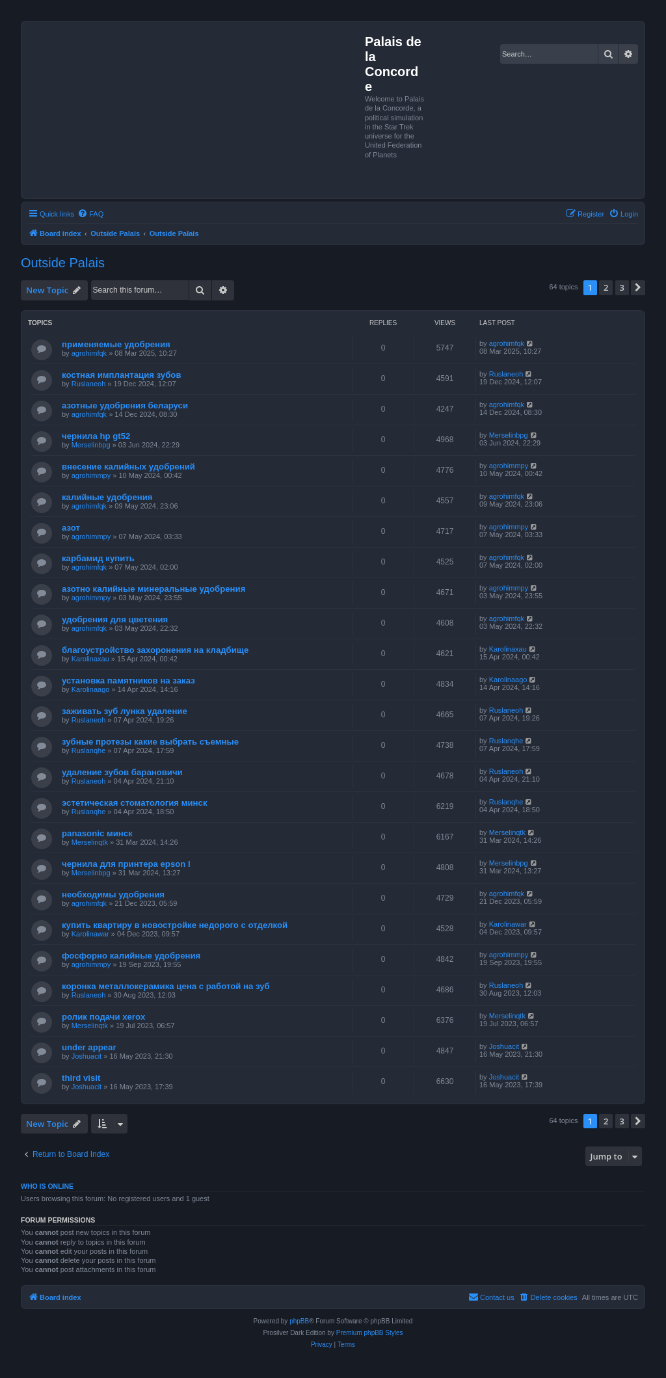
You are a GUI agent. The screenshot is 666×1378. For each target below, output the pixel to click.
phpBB (299, 1321)
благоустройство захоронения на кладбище (155, 650)
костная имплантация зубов (121, 375)
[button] (638, 287)
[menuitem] (90, 214)
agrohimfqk (89, 353)
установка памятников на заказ (128, 680)
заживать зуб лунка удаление (124, 711)
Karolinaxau (90, 659)
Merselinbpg (91, 445)
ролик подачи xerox (103, 1017)
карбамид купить (98, 558)
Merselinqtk (90, 842)
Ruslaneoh (89, 384)
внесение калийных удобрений (128, 466)
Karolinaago (91, 689)
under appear (89, 1047)
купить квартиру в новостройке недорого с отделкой (174, 925)
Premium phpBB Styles (369, 1332)
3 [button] (622, 287)
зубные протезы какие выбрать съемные (150, 742)
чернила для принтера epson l (126, 864)
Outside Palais (63, 263)
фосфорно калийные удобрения (131, 956)
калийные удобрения (107, 497)
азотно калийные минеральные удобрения (153, 589)
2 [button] (606, 287)
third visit (81, 1078)
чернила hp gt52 (96, 436)
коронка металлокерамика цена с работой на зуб (166, 986)
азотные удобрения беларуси (125, 405)
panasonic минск (97, 833)
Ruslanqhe (89, 750)
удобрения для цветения (115, 619)
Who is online (47, 1186)
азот (71, 528)
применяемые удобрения (116, 344)
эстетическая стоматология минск (134, 803)
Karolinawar (90, 934)
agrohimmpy (91, 475)
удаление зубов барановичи (122, 772)
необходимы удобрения (113, 894)
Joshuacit (86, 1056)
